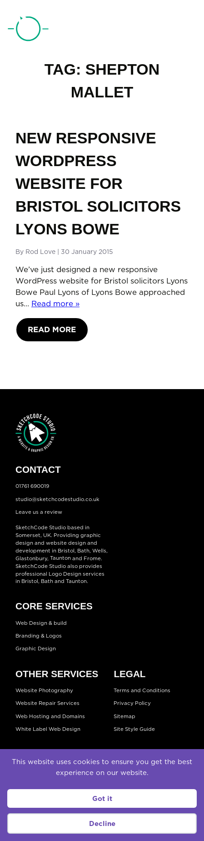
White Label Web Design (47, 729)
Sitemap (124, 716)
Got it (102, 798)
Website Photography (44, 690)
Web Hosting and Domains (50, 716)
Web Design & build (41, 623)
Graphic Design (35, 649)
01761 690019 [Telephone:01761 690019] (151, 30)
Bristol (29, 581)
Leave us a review (38, 512)
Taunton (60, 558)
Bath (83, 550)
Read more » (55, 303)
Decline (102, 823)
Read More (52, 329)
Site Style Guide (134, 729)
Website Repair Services (47, 703)
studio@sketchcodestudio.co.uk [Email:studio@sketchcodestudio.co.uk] (57, 499)
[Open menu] (187, 29)
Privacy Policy (132, 703)
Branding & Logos (38, 635)
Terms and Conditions (142, 690)
